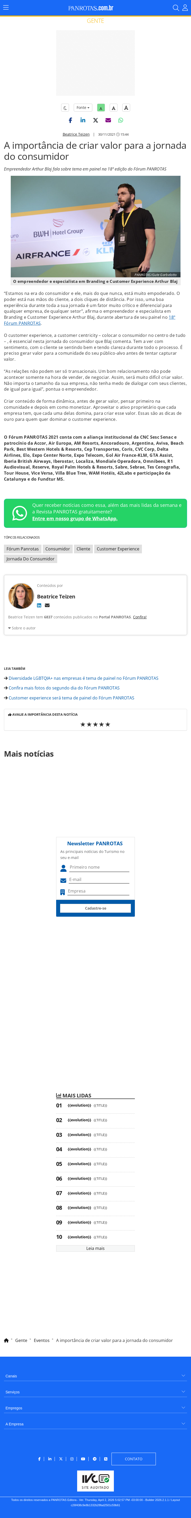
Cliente (83, 549)
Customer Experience (118, 549)
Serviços (13, 1392)
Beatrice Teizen (76, 134)
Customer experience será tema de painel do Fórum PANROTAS (69, 698)
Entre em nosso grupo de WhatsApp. (75, 518)
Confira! (140, 616)
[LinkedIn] (39, 605)
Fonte (83, 107)
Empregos (14, 1408)
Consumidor (57, 549)
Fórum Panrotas (23, 549)
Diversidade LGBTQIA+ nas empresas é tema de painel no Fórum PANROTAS (81, 678)
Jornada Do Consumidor (31, 559)
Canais (11, 1376)
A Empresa (14, 1424)
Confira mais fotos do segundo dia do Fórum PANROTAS (62, 688)
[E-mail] (47, 605)
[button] (70, 120)
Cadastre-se (95, 908)
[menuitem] (95, 1374)
